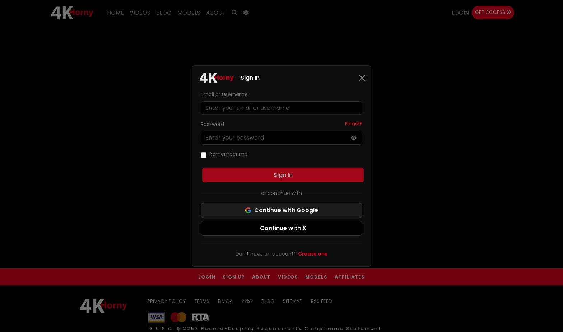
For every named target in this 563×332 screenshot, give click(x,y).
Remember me (228, 154)
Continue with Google (281, 210)
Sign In (283, 175)
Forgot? (353, 124)
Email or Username (224, 94)
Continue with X (283, 228)
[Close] (362, 78)
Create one (313, 253)
